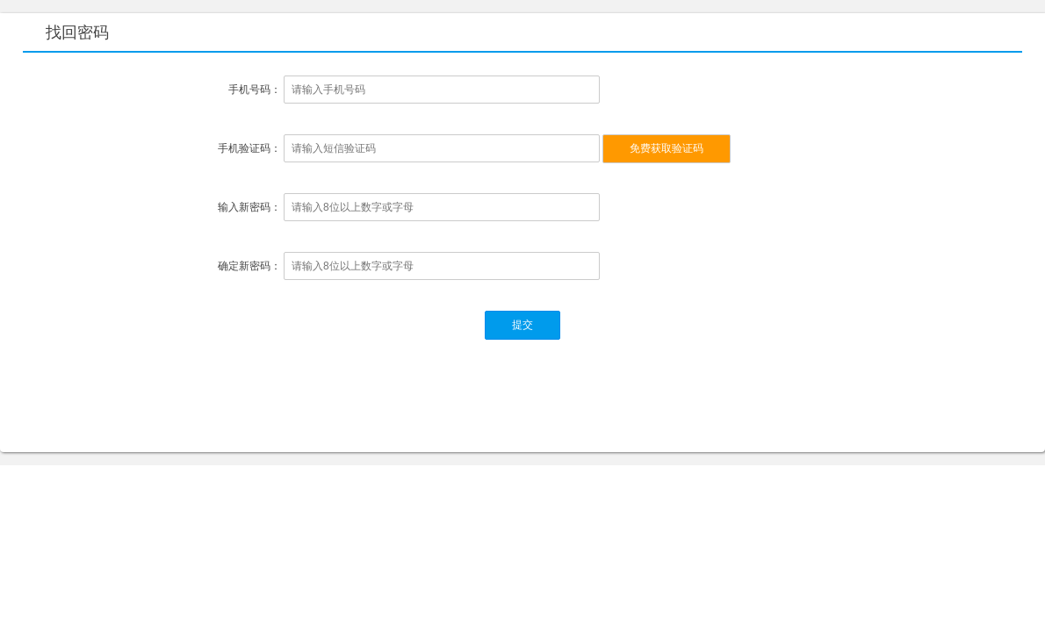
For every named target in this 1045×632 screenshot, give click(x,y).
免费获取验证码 (666, 148)
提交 (522, 325)
